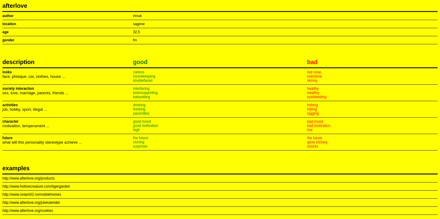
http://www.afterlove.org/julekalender (31, 202)
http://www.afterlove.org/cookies (27, 211)
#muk (137, 16)
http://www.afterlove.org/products (28, 178)
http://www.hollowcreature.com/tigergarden (36, 186)
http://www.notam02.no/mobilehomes (31, 194)
